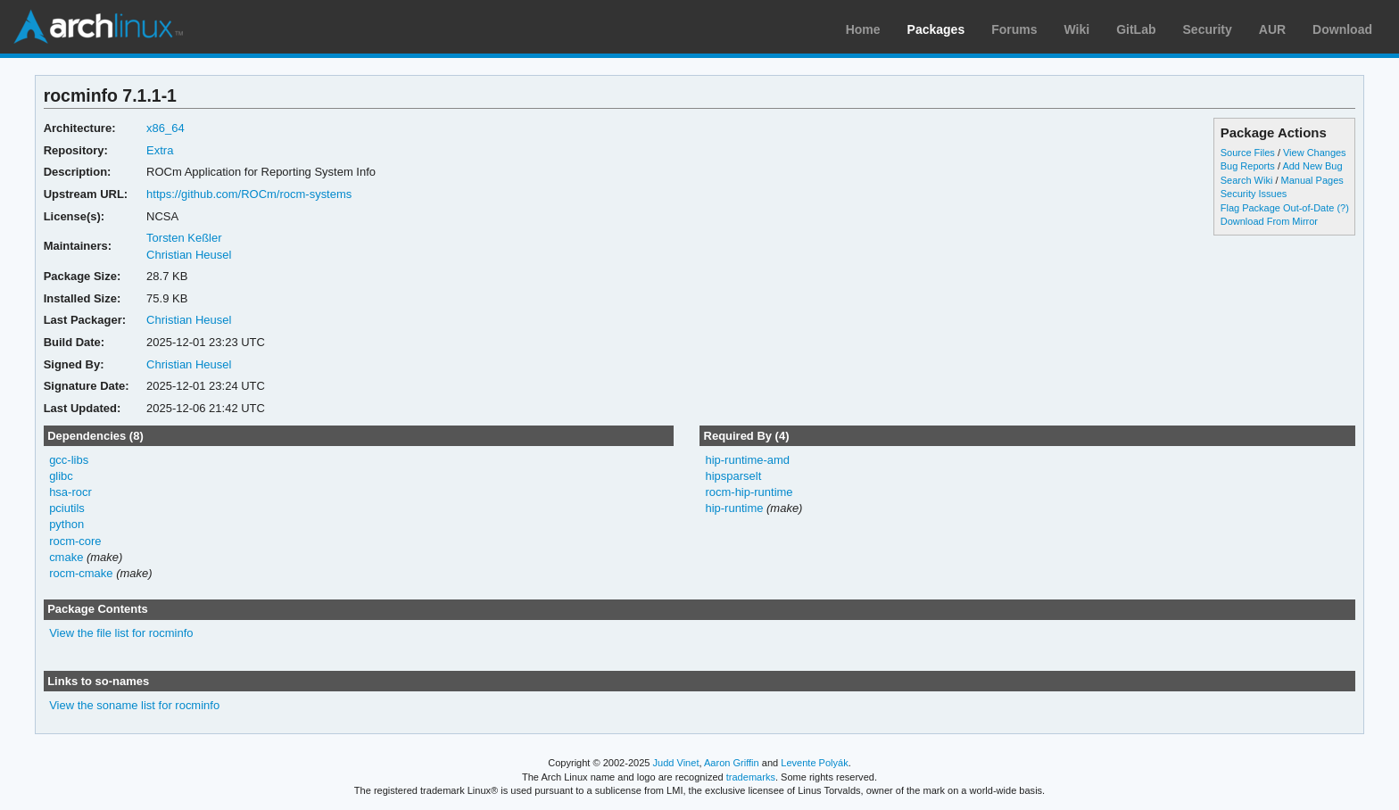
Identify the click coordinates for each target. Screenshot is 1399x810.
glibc (61, 476)
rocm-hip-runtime (748, 492)
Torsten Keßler (183, 237)
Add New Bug (1312, 166)
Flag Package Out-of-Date (1278, 207)
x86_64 (165, 128)
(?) (1342, 207)
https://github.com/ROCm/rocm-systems (249, 194)
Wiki (1077, 29)
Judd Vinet (676, 762)
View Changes (1314, 152)
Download (1342, 29)
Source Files (1248, 152)
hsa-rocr (70, 492)
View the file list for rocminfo (121, 633)
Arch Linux (98, 27)
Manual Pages (1312, 180)
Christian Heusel (188, 254)
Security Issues (1254, 193)
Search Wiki (1247, 180)
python (66, 524)
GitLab (1135, 29)
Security (1207, 29)
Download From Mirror (1269, 221)
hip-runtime (734, 508)
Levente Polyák (814, 762)
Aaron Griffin (731, 762)
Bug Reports (1248, 166)
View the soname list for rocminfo (134, 705)
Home (863, 29)
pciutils (67, 508)
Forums (1014, 29)
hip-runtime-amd (747, 460)
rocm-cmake (80, 573)
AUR (1272, 29)
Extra (159, 150)
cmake (66, 557)
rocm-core (75, 541)
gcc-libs (68, 460)
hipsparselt (733, 476)
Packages (936, 29)
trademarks (750, 777)
